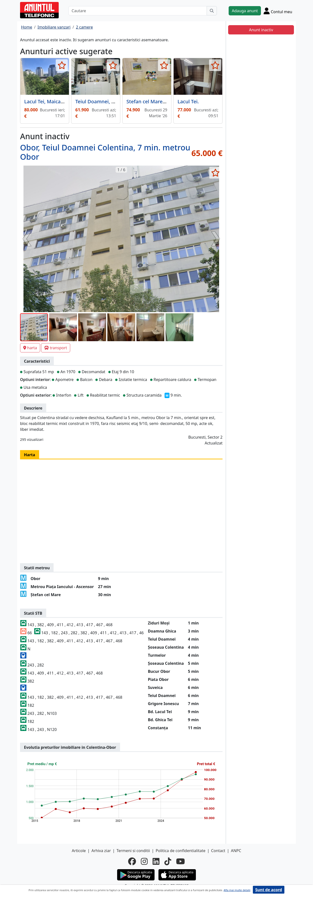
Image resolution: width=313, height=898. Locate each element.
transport (55, 347)
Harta (29, 454)
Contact (218, 850)
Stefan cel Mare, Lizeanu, (155, 101)
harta (30, 347)
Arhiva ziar (101, 850)
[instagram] (144, 861)
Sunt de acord (268, 889)
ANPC (236, 850)
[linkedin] (156, 861)
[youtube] (180, 861)
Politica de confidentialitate (180, 850)
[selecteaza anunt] (62, 65)
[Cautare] (137, 10)
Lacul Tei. (188, 101)
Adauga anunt (245, 10)
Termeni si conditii (133, 850)
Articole (79, 850)
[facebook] (132, 861)
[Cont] (278, 10)
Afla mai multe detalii (237, 890)
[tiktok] (167, 861)
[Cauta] (212, 10)
